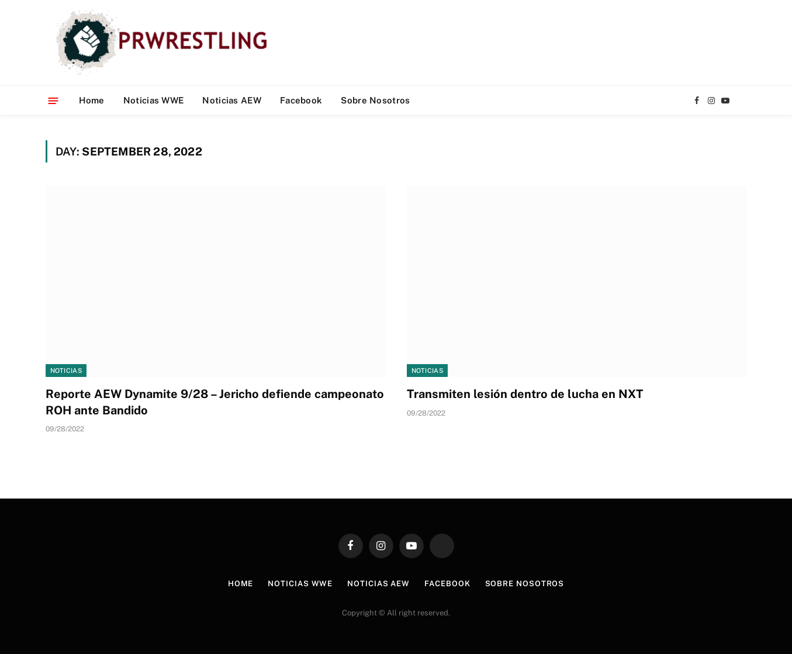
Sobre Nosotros (375, 100)
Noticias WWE (153, 100)
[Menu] (53, 100)
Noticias (66, 370)
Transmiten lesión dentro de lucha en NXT (525, 394)
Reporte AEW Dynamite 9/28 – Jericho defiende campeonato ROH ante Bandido (215, 402)
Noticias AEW (231, 100)
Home (92, 100)
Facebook (301, 100)
